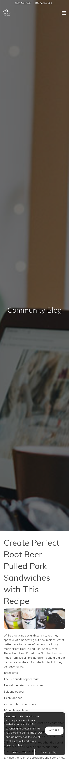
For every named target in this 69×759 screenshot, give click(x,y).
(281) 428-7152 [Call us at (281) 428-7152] (23, 2)
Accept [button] (54, 730)
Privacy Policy (49, 752)
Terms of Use (19, 752)
